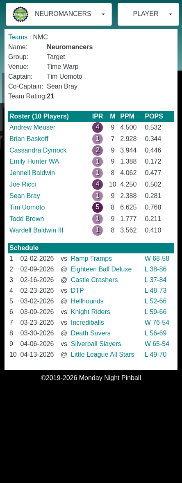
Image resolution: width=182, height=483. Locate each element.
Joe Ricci (22, 184)
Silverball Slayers (96, 343)
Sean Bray (24, 195)
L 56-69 (156, 333)
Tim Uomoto (27, 207)
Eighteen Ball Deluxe (101, 269)
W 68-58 (157, 258)
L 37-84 (156, 279)
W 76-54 (157, 322)
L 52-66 (156, 301)
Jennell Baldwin (32, 172)
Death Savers (91, 333)
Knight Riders (90, 311)
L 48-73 (156, 290)
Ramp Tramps (91, 258)
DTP (77, 290)
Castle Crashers (94, 279)
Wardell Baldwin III (36, 230)
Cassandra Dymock (38, 150)
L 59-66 (156, 311)
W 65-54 (157, 343)
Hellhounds (87, 301)
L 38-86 (156, 269)
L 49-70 (156, 354)
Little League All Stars (102, 354)
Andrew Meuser (32, 127)
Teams (17, 37)
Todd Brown (26, 218)
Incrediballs (87, 322)
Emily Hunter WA (34, 161)
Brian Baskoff (28, 138)
